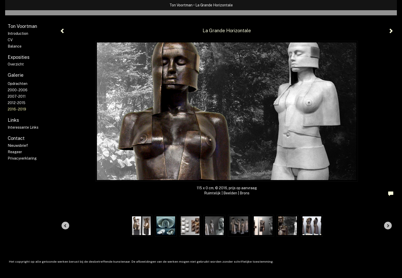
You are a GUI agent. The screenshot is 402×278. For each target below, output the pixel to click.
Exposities (18, 57)
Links (13, 120)
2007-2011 (17, 96)
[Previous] (65, 225)
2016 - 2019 (17, 109)
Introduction (18, 33)
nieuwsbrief (18, 145)
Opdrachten (17, 84)
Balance (15, 46)
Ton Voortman (181, 5)
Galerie (16, 75)
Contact (16, 138)
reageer (15, 152)
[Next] (388, 225)
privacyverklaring (22, 158)
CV (10, 40)
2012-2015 (16, 103)
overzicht (16, 64)
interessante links (23, 127)
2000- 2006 (17, 90)
